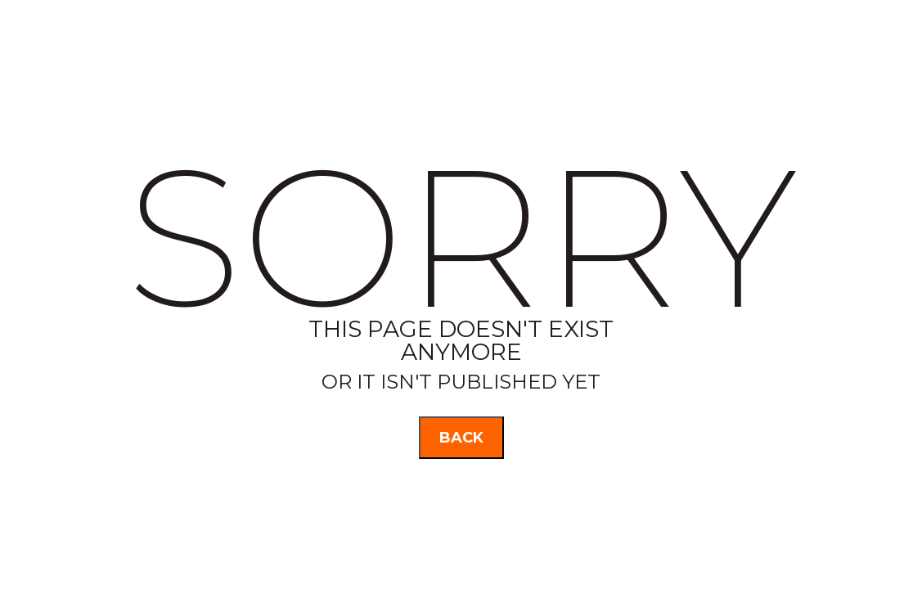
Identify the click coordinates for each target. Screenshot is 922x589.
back (461, 438)
